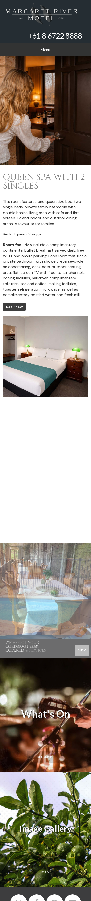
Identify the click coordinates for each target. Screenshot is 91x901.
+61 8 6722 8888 (55, 35)
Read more (45, 757)
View (45, 871)
